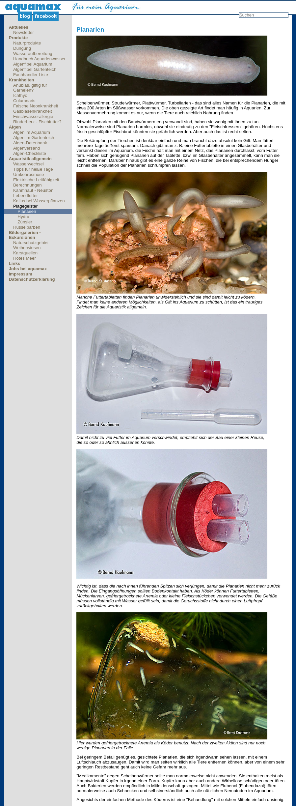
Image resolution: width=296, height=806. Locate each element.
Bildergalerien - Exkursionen (25, 235)
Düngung (22, 48)
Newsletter (23, 32)
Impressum (20, 274)
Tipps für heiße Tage (33, 169)
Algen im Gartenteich (33, 137)
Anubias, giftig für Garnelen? (30, 88)
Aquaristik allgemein (30, 158)
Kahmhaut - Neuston (33, 190)
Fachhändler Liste (30, 74)
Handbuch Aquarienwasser (39, 58)
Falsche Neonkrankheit (35, 105)
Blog (25, 16)
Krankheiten (21, 79)
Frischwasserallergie (33, 116)
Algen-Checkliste (29, 153)
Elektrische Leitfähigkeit (36, 179)
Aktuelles (18, 27)
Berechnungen (27, 185)
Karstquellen (25, 252)
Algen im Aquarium (31, 132)
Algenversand (26, 148)
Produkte (18, 37)
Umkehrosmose (28, 174)
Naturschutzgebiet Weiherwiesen (30, 245)
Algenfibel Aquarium (32, 64)
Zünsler (24, 221)
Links (14, 263)
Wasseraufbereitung (32, 53)
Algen (15, 127)
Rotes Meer (24, 258)
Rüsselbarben (26, 227)
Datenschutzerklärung (32, 279)
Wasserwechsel (28, 163)
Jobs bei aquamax (28, 268)
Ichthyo (20, 95)
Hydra (23, 216)
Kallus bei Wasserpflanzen (39, 200)
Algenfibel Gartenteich (34, 69)
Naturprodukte (27, 43)
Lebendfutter (25, 195)
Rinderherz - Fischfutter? (37, 121)
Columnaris (24, 100)
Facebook (46, 16)
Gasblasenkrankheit (32, 111)
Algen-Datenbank (30, 142)
